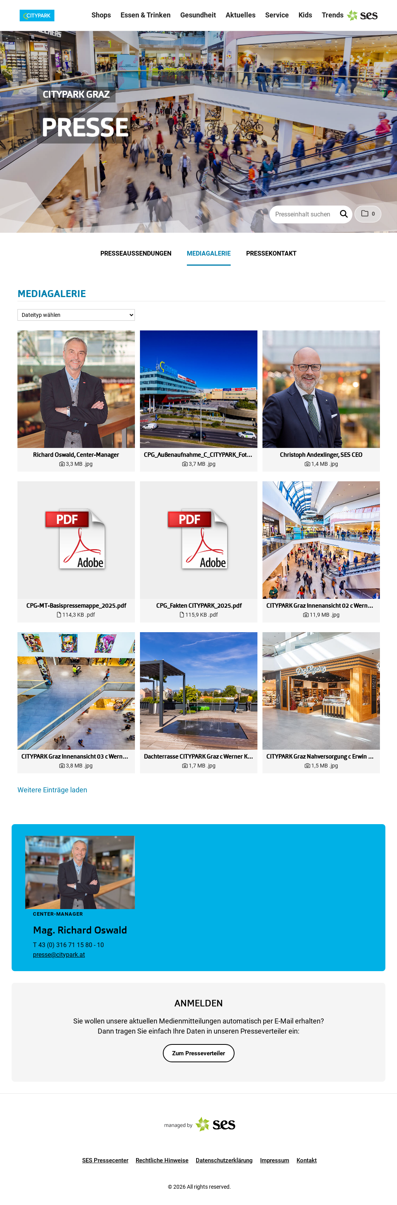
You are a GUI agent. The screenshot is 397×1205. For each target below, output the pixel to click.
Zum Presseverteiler (198, 1053)
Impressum (274, 1160)
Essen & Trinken (146, 15)
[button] (344, 214)
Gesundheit (198, 15)
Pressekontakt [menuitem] (271, 253)
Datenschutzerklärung (224, 1160)
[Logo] (49, 15)
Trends (332, 15)
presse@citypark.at (59, 954)
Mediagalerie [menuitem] (209, 253)
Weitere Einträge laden (52, 790)
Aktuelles (240, 15)
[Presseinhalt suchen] (310, 214)
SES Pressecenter (105, 1160)
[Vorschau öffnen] (76, 389)
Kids (305, 15)
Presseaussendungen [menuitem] (135, 253)
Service (277, 15)
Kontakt (307, 1160)
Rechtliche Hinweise (162, 1160)
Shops (101, 15)
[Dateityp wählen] (76, 315)
